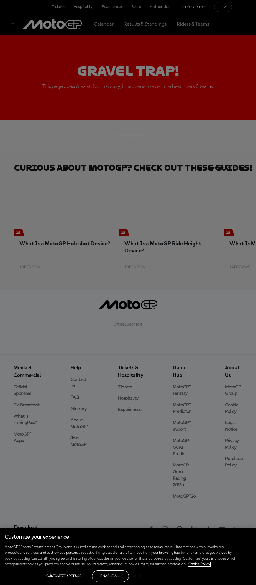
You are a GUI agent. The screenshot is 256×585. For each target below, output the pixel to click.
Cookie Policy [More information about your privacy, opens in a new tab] (199, 564)
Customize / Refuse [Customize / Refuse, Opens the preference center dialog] (63, 576)
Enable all (110, 576)
